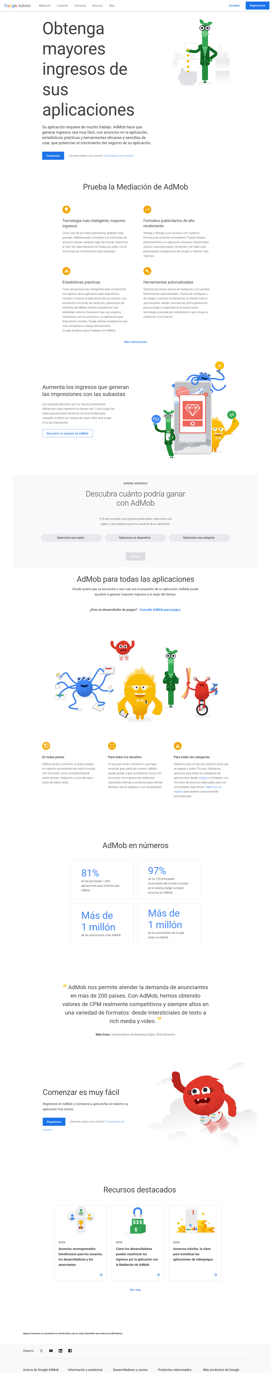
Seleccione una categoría (198, 537)
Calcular (135, 556)
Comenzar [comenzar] (53, 155)
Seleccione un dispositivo (134, 537)
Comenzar (80, 5)
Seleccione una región (70, 537)
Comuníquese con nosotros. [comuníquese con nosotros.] (119, 155)
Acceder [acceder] (234, 5)
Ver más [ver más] (135, 1290)
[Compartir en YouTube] (51, 1351)
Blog (111, 5)
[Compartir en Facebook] (70, 1351)
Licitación (62, 5)
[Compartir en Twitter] (41, 1351)
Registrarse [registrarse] (257, 5)
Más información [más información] (135, 342)
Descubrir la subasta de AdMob (67, 433)
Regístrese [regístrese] (54, 1122)
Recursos (97, 5)
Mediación (45, 5)
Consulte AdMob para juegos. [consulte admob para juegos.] (160, 609)
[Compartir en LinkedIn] (60, 1351)
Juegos (203, 778)
